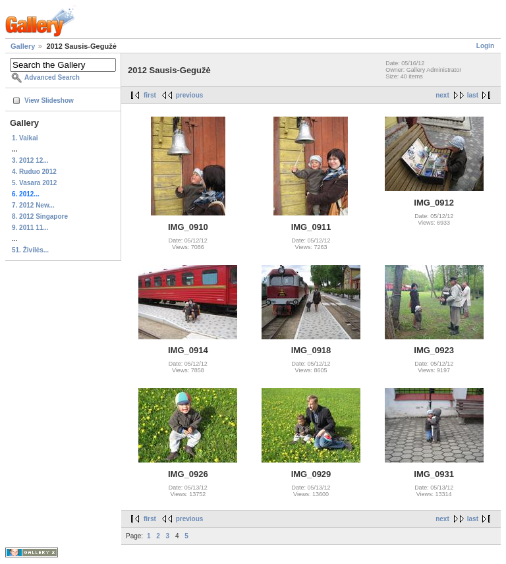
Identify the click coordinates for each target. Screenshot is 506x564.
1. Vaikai (25, 138)
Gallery (23, 46)
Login (485, 45)
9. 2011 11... (30, 227)
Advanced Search (52, 77)
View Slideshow (49, 100)
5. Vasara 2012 (34, 182)
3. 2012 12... (30, 160)
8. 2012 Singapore (40, 216)
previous (190, 95)
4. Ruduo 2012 (34, 171)
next (442, 95)
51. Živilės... (30, 250)
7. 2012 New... (33, 205)
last (472, 95)
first (150, 95)
